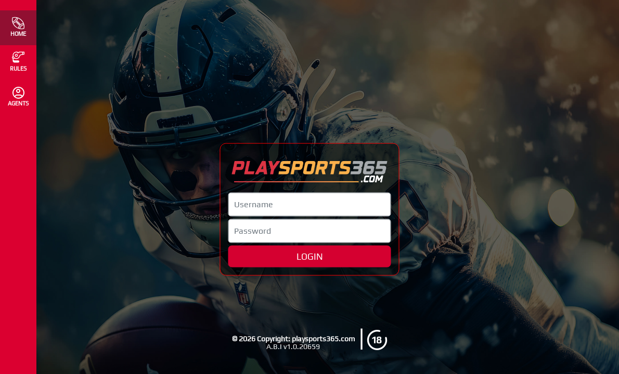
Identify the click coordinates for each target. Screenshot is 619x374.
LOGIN (309, 256)
